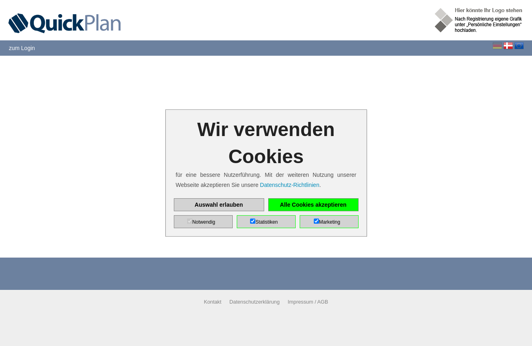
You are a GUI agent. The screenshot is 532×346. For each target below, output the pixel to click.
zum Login (22, 48)
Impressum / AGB (308, 302)
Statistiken (266, 222)
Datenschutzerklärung (254, 302)
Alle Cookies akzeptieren (313, 205)
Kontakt (212, 302)
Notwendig (203, 222)
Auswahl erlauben (219, 205)
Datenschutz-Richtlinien (289, 185)
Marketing (329, 222)
